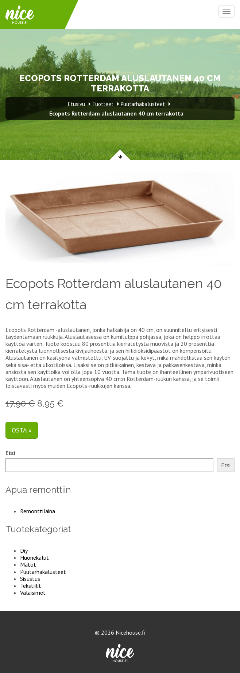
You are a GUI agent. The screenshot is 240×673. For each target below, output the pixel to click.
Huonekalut (34, 557)
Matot (28, 564)
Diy (24, 550)
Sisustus (30, 578)
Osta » (22, 430)
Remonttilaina (37, 511)
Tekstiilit (30, 585)
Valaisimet (33, 592)
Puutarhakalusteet (43, 571)
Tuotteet (102, 104)
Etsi (10, 453)
